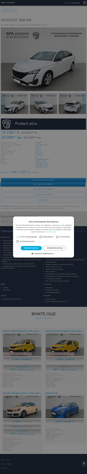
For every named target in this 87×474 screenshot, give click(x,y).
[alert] (43, 237)
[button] (43, 253)
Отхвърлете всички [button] (55, 248)
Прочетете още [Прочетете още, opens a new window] (50, 232)
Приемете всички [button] (31, 248)
